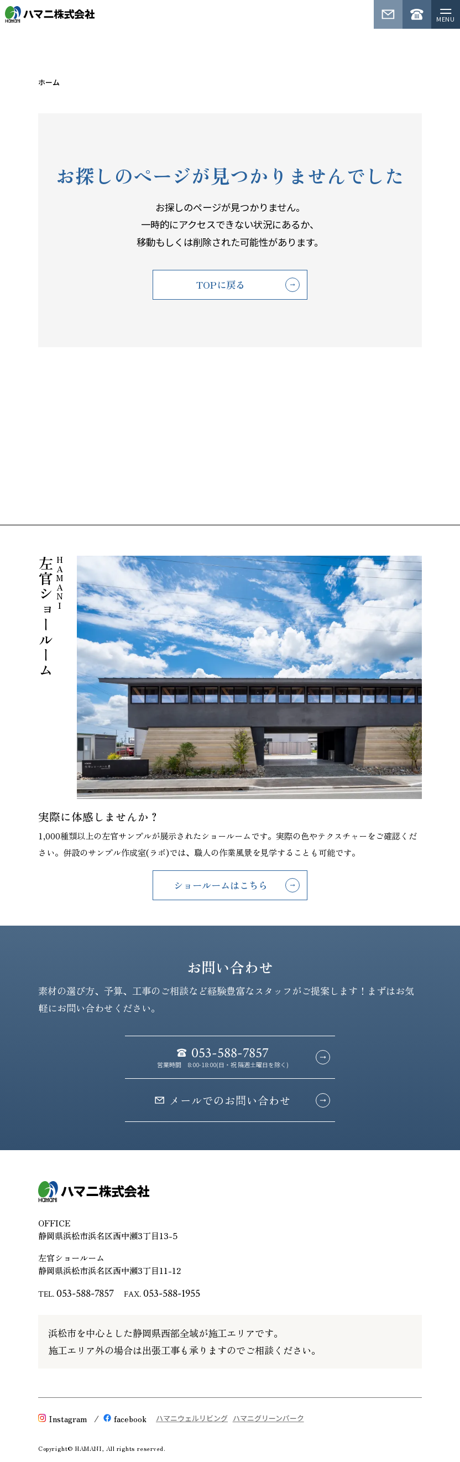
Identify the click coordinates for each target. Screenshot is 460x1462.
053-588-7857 (85, 1293)
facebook (124, 1418)
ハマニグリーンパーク (268, 1418)
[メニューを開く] (445, 14)
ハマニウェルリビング (192, 1418)
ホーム (49, 82)
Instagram (62, 1418)
